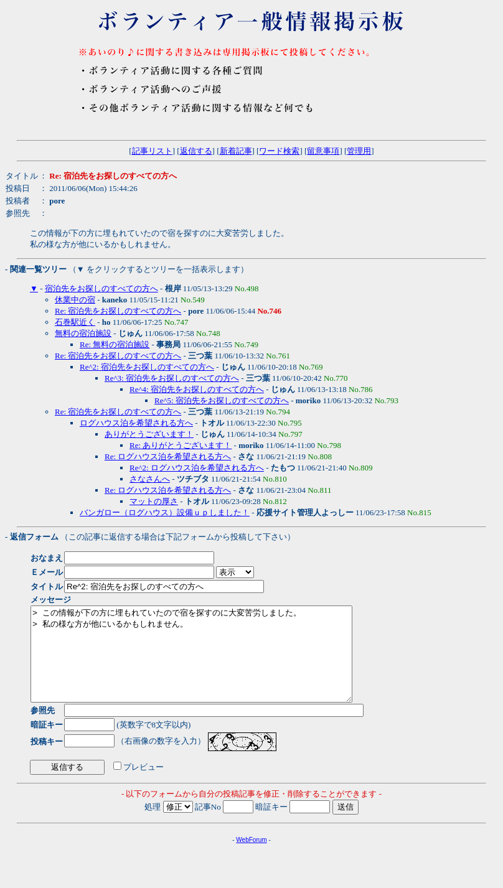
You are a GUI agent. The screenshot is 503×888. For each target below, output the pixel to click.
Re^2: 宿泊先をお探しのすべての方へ (147, 367)
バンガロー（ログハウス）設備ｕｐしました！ (165, 512)
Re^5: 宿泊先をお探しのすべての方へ (221, 400)
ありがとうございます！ (149, 434)
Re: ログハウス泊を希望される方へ (168, 456)
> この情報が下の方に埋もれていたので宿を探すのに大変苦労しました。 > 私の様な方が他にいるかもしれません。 (211, 663)
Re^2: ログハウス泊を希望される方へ (196, 467)
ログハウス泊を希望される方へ (136, 423)
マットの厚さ (153, 501)
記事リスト (152, 151)
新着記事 (236, 151)
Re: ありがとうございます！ (180, 445)
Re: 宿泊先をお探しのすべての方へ (118, 310)
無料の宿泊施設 (83, 333)
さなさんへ (149, 479)
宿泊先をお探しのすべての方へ (101, 288)
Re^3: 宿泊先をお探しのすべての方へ (172, 378)
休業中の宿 (75, 299)
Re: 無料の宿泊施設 (114, 344)
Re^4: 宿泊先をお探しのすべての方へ (196, 389)
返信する (196, 151)
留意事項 (323, 151)
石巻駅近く (75, 322)
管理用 (359, 151)
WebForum (251, 858)
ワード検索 (279, 151)
